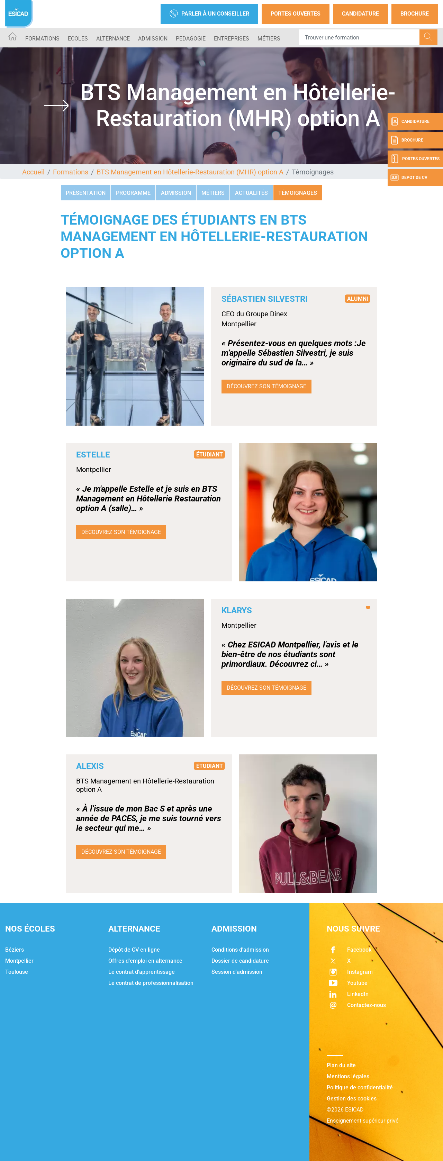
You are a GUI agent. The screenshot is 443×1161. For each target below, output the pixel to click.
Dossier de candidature (240, 961)
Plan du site (341, 1065)
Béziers (14, 949)
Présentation (86, 193)
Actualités (251, 193)
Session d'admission (236, 972)
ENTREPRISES (231, 38)
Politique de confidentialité (360, 1087)
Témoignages (297, 193)
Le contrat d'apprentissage (141, 972)
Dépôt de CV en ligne (134, 949)
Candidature (360, 13)
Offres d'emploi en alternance (145, 961)
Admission (176, 193)
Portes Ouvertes (295, 13)
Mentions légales (348, 1076)
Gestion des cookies (352, 1098)
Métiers (268, 38)
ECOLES (78, 38)
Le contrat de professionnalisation (150, 983)
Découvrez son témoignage (266, 386)
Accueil (33, 172)
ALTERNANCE (113, 38)
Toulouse (16, 972)
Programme (133, 193)
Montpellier (19, 961)
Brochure (414, 13)
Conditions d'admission (240, 949)
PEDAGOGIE (191, 38)
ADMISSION (153, 38)
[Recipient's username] (359, 37)
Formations (42, 38)
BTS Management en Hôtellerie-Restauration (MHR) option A (190, 172)
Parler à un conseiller (209, 14)
